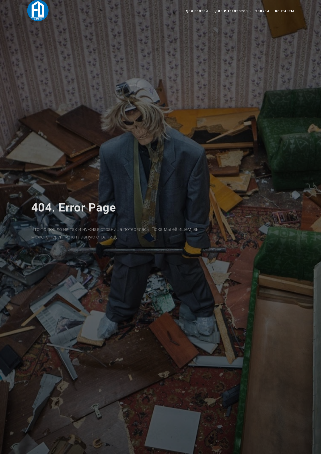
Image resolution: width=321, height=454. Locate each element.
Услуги (262, 11)
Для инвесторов (231, 11)
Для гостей (196, 11)
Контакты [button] (284, 11)
